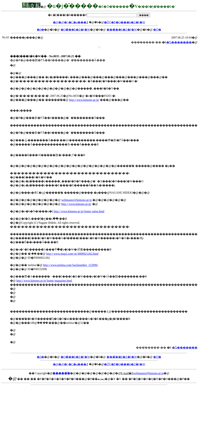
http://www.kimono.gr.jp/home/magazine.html (44, 280)
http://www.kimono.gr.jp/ (84, 99)
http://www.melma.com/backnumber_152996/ (70, 265)
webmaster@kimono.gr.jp (76, 200)
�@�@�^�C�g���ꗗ (70, 22)
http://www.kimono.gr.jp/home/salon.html (79, 211)
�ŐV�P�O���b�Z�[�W (124, 22)
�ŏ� (40, 29)
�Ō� (157, 29)
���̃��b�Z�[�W (122, 29)
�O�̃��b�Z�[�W (75, 29)
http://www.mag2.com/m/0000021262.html (72, 253)
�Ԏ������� (179, 42)
